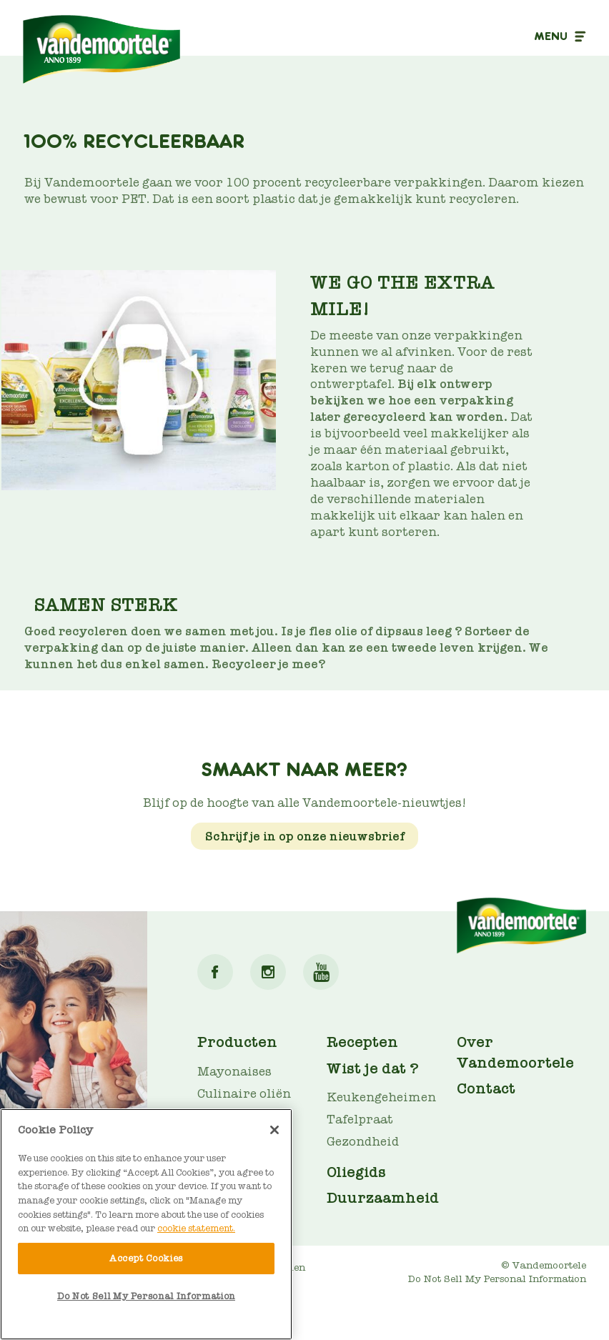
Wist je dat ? (373, 1068)
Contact (486, 1088)
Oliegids (356, 1172)
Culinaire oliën (244, 1094)
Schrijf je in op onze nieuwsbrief (305, 836)
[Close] (274, 1130)
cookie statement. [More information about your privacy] (196, 1228)
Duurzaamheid (383, 1197)
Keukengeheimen (381, 1097)
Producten (237, 1042)
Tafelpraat (360, 1119)
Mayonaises (234, 1071)
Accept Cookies (146, 1258)
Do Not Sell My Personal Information (497, 1279)
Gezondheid (363, 1141)
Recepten (362, 1042)
